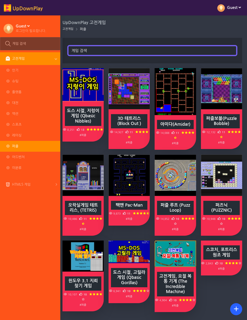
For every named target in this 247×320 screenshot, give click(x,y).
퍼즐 (85, 29)
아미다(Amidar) (176, 123)
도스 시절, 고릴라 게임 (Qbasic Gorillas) (131, 275)
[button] (31, 28)
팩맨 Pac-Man (130, 204)
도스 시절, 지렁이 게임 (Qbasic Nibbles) (85, 115)
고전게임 (70, 28)
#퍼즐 (85, 134)
